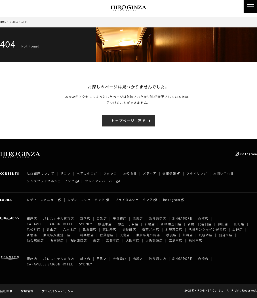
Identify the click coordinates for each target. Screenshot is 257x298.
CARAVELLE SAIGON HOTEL (50, 224)
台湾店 (203, 218)
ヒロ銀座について (40, 173)
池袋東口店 (174, 229)
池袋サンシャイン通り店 (207, 229)
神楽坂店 (87, 235)
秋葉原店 (107, 235)
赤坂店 (138, 218)
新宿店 (85, 218)
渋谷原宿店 (157, 218)
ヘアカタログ (87, 173)
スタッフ (110, 173)
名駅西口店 (78, 240)
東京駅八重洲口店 (58, 235)
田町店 (239, 224)
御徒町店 (129, 229)
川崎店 (188, 235)
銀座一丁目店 (128, 224)
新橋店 (150, 224)
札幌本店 (206, 235)
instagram (246, 154)
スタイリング (197, 173)
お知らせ (130, 173)
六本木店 (70, 229)
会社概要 (6, 291)
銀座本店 (105, 224)
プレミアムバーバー (100, 181)
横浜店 (171, 235)
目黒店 (102, 218)
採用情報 (169, 173)
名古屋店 (57, 240)
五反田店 (89, 229)
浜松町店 (33, 229)
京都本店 (113, 240)
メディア (149, 173)
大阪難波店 (154, 240)
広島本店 (175, 240)
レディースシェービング (86, 199)
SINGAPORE (182, 218)
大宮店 (125, 235)
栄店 (96, 240)
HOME (4, 22)
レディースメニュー (42, 199)
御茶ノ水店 (150, 229)
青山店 (52, 229)
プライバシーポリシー (58, 291)
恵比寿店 (109, 229)
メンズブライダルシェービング (51, 181)
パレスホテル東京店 (58, 218)
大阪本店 (132, 240)
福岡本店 (195, 240)
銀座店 (32, 218)
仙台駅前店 (35, 240)
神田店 (223, 224)
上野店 (237, 229)
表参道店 (119, 218)
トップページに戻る (128, 120)
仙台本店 (225, 235)
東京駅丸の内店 (148, 235)
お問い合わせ (223, 173)
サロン (65, 173)
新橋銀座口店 (171, 224)
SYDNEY (85, 224)
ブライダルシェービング (134, 199)
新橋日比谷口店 (200, 224)
